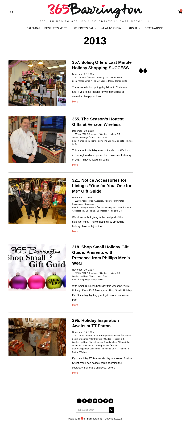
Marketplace (90, 352)
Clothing (83, 208)
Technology (99, 141)
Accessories (89, 201)
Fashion (94, 208)
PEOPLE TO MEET (55, 28)
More (75, 104)
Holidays (85, 138)
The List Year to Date (106, 81)
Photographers (106, 355)
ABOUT (132, 28)
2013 (77, 77)
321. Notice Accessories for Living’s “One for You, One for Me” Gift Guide (102, 187)
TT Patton (86, 361)
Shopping (85, 141)
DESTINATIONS (154, 28)
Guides (93, 77)
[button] (111, 419)
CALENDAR (34, 28)
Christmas (95, 135)
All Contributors (90, 339)
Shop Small (86, 81)
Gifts (84, 77)
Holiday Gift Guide (109, 77)
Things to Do (86, 145)
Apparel (102, 201)
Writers (98, 361)
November (89, 355)
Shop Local (98, 138)
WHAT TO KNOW (111, 28)
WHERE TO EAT (83, 28)
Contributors (99, 345)
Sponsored (106, 214)
